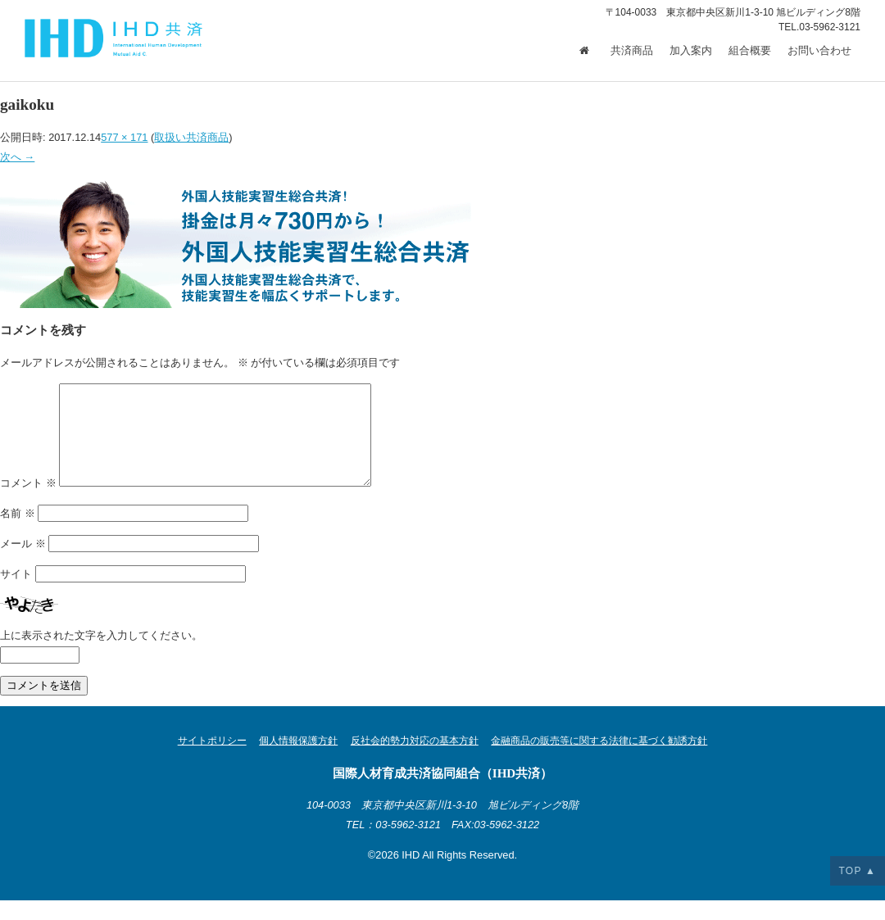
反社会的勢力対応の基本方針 (415, 760)
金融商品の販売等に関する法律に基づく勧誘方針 (599, 760)
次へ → (17, 157)
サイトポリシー (212, 760)
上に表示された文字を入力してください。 (101, 655)
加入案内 (690, 51)
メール (23, 563)
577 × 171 (124, 137)
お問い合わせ (819, 51)
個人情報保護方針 (298, 760)
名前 (17, 533)
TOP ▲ (857, 871)
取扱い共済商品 (191, 137)
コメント (28, 502)
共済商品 (631, 51)
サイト (16, 593)
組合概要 (749, 51)
